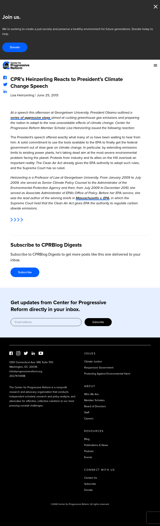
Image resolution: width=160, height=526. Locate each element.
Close (156, 7)
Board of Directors (95, 406)
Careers (88, 419)
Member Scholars (94, 400)
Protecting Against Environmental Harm (107, 374)
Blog (87, 439)
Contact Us (90, 478)
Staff (86, 412)
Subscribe (25, 272)
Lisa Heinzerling (22, 95)
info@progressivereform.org (25, 371)
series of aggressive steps (30, 117)
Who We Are (91, 394)
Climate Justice (93, 362)
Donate (15, 47)
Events (88, 457)
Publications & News (96, 445)
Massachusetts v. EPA (92, 198)
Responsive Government (98, 368)
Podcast (88, 451)
